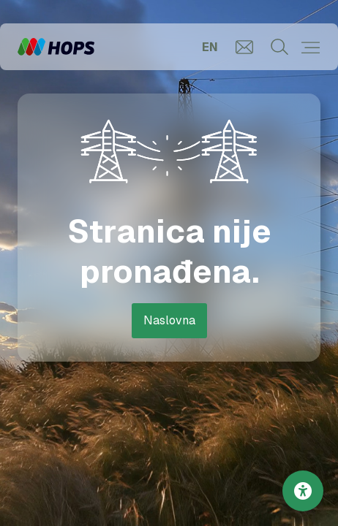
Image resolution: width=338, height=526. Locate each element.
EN (210, 47)
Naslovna (169, 320)
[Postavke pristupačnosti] (302, 490)
